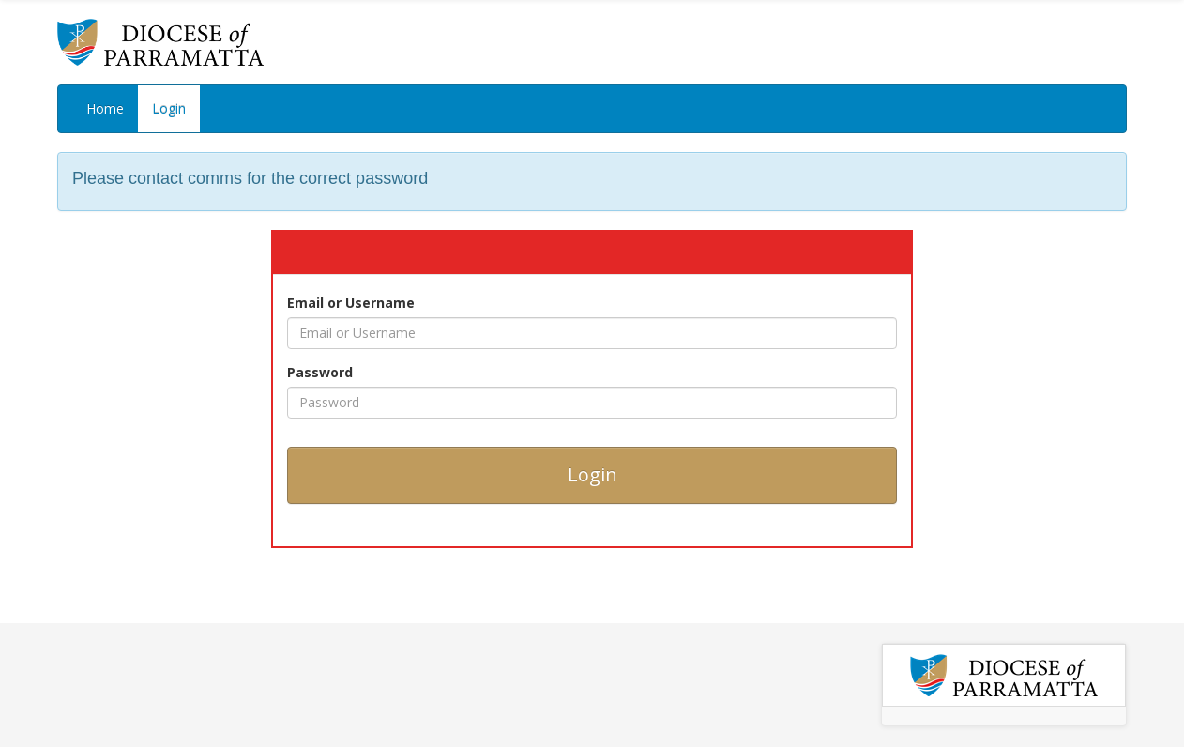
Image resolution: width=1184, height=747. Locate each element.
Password (320, 372)
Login (169, 108)
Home (105, 108)
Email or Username (351, 303)
